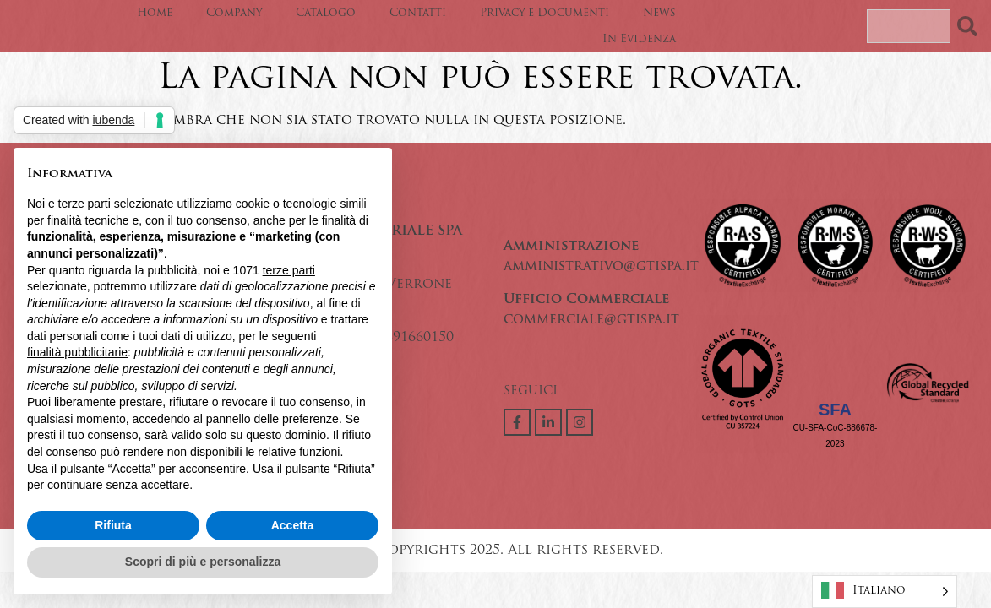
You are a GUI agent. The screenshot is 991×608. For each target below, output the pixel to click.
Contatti (417, 13)
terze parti (289, 270)
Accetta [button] (292, 525)
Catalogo (326, 13)
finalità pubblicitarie (77, 352)
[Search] (970, 26)
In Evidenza (639, 39)
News (659, 13)
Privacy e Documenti (544, 13)
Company (234, 13)
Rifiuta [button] (113, 525)
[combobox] (908, 26)
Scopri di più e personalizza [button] (202, 561)
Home (154, 13)
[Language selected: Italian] (884, 591)
